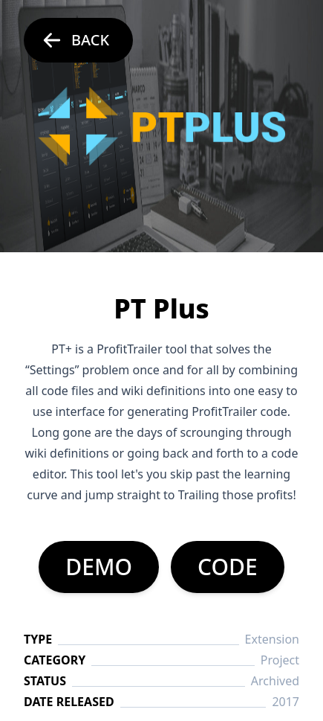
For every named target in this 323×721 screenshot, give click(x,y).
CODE (228, 566)
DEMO (98, 566)
